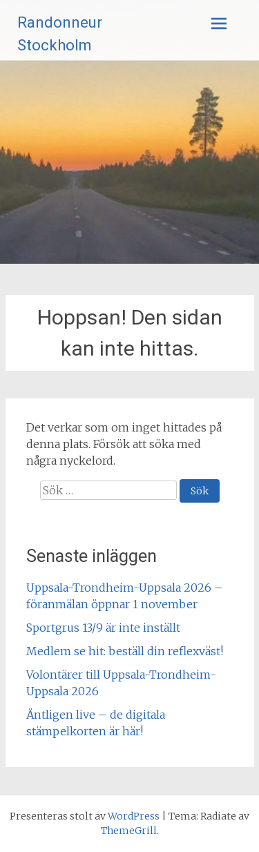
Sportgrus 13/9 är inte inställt (103, 628)
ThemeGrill (129, 830)
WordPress (134, 816)
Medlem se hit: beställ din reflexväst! (124, 651)
